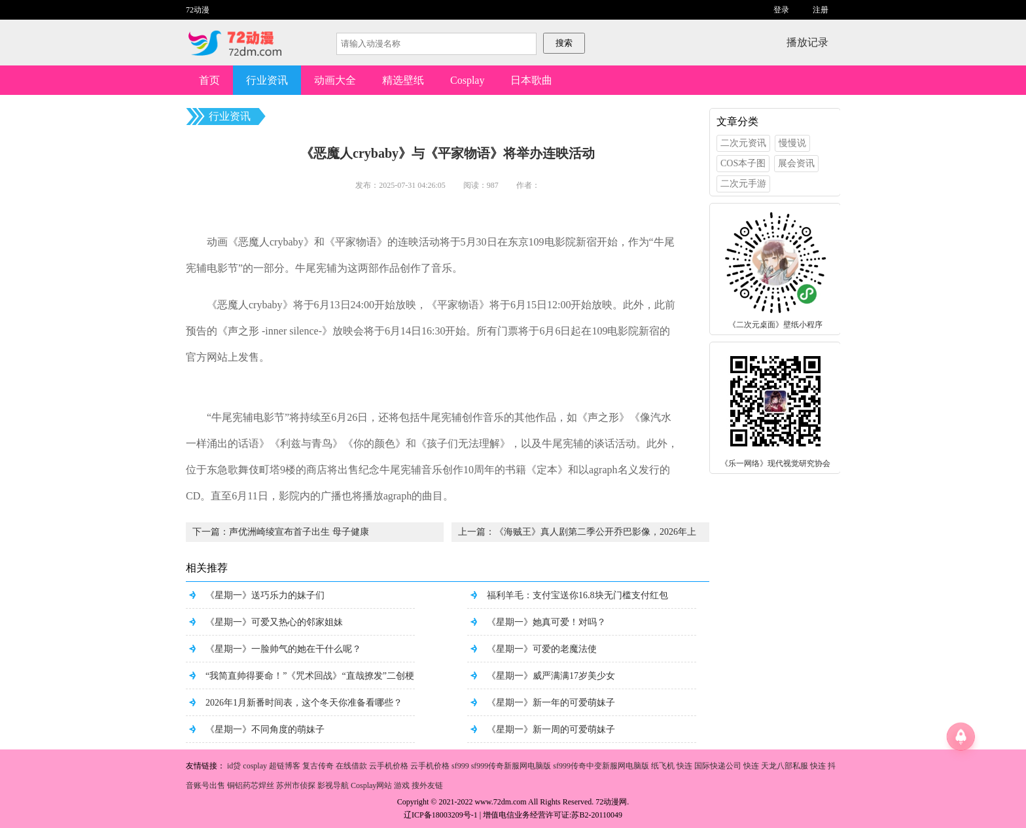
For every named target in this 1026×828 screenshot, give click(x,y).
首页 (209, 80)
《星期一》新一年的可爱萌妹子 (551, 703)
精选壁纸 (403, 80)
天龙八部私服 (784, 765)
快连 (684, 765)
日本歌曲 (531, 80)
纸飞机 (663, 765)
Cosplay (467, 80)
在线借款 (351, 765)
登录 (781, 9)
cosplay (255, 765)
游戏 (402, 785)
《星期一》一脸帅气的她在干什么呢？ (283, 649)
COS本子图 (743, 163)
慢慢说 (792, 143)
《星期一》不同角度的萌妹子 (265, 729)
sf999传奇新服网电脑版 (511, 765)
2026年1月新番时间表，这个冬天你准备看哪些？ (303, 703)
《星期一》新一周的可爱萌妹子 (551, 729)
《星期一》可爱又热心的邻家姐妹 (274, 622)
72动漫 (197, 9)
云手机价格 (388, 765)
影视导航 (333, 785)
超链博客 (284, 765)
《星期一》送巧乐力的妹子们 (265, 595)
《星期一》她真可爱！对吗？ (546, 622)
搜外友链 (427, 785)
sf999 (460, 765)
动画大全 (335, 80)
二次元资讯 (743, 143)
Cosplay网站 (371, 785)
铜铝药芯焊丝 (250, 785)
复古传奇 (318, 765)
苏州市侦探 (295, 785)
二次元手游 (743, 184)
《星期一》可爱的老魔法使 (542, 649)
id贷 (234, 765)
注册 (820, 9)
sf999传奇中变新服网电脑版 (601, 765)
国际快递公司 (717, 765)
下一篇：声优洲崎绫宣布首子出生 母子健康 (280, 532)
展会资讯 (796, 163)
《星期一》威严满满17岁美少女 (551, 676)
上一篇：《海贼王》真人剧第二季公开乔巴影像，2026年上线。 (577, 534)
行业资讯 (267, 80)
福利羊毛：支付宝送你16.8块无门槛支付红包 (577, 595)
